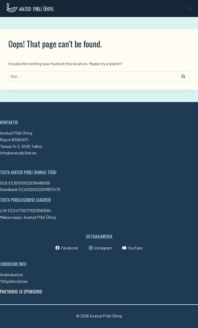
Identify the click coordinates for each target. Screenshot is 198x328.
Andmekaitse (11, 274)
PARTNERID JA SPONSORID (21, 292)
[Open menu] (189, 8)
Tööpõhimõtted (13, 281)
